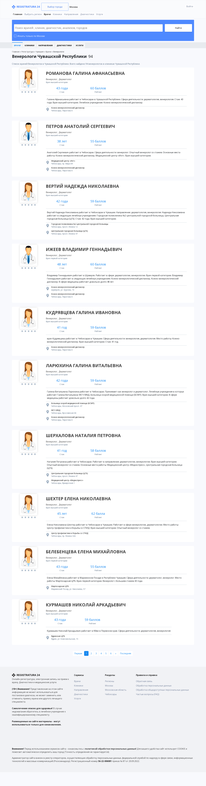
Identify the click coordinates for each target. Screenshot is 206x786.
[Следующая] (116, 667)
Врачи (47, 14)
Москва (74, 7)
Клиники (57, 14)
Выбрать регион (33, 14)
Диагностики (87, 14)
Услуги (99, 14)
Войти (189, 6)
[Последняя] (125, 667)
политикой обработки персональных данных (110, 762)
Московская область (115, 703)
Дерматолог (65, 79)
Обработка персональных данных (153, 699)
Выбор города (54, 6)
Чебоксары (111, 708)
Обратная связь (144, 695)
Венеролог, (52, 79)
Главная (17, 14)
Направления (71, 14)
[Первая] (78, 667)
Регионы (109, 695)
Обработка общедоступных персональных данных (162, 703)
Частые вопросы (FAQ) (147, 708)
